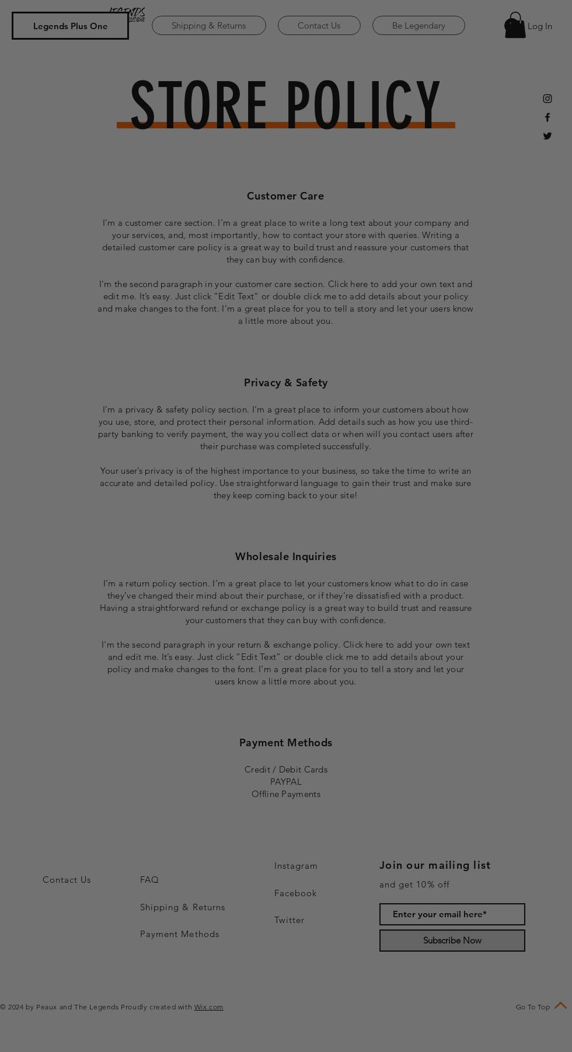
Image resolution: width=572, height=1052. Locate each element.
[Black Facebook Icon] (547, 117)
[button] (515, 25)
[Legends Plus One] (70, 26)
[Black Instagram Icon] (547, 98)
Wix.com (209, 1006)
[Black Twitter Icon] (547, 136)
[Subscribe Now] (452, 940)
